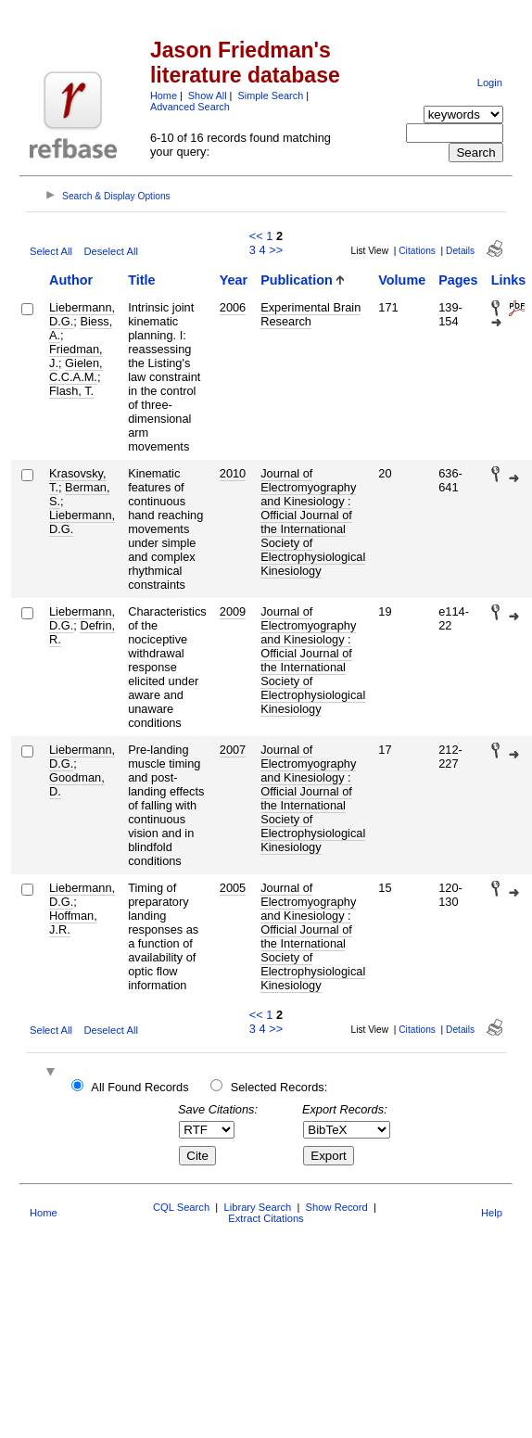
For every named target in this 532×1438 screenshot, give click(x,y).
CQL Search (181, 1207)
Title (141, 280)
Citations (417, 251)
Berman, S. (79, 494)
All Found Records (139, 1087)
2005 (233, 888)
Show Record (337, 1207)
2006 (233, 307)
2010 (233, 473)
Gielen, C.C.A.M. (76, 370)
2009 (233, 611)
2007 (233, 750)
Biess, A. (80, 328)
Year (233, 280)
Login (489, 82)
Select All (51, 251)
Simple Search (270, 95)
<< (256, 236)
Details (460, 251)
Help (491, 1212)
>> (276, 250)
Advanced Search (190, 106)
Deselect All (110, 251)
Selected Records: (279, 1087)
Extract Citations (265, 1218)
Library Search (257, 1207)
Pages (457, 280)
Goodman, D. (77, 784)
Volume (401, 280)
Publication (296, 280)
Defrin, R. (82, 632)
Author (71, 280)
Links (508, 280)
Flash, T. (71, 391)
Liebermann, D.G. (82, 522)
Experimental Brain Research (310, 314)
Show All (207, 95)
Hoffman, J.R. (73, 922)
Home (163, 95)
